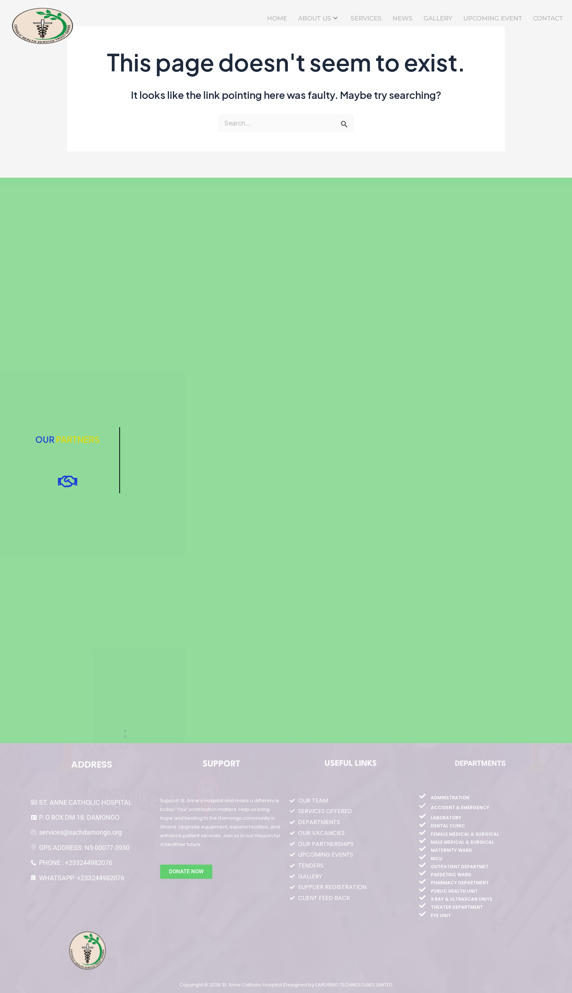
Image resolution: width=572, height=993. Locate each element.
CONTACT (548, 18)
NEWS (403, 18)
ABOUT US (317, 18)
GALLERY (438, 18)
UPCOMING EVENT (492, 18)
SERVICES (366, 18)
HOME (277, 18)
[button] (337, 731)
